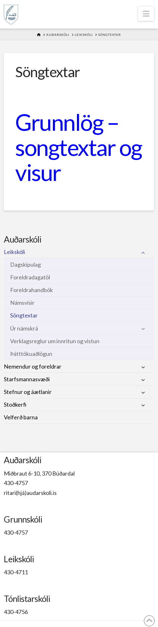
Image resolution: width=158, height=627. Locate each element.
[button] (146, 13)
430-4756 (16, 611)
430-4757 (16, 482)
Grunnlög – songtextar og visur (78, 147)
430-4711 (16, 572)
